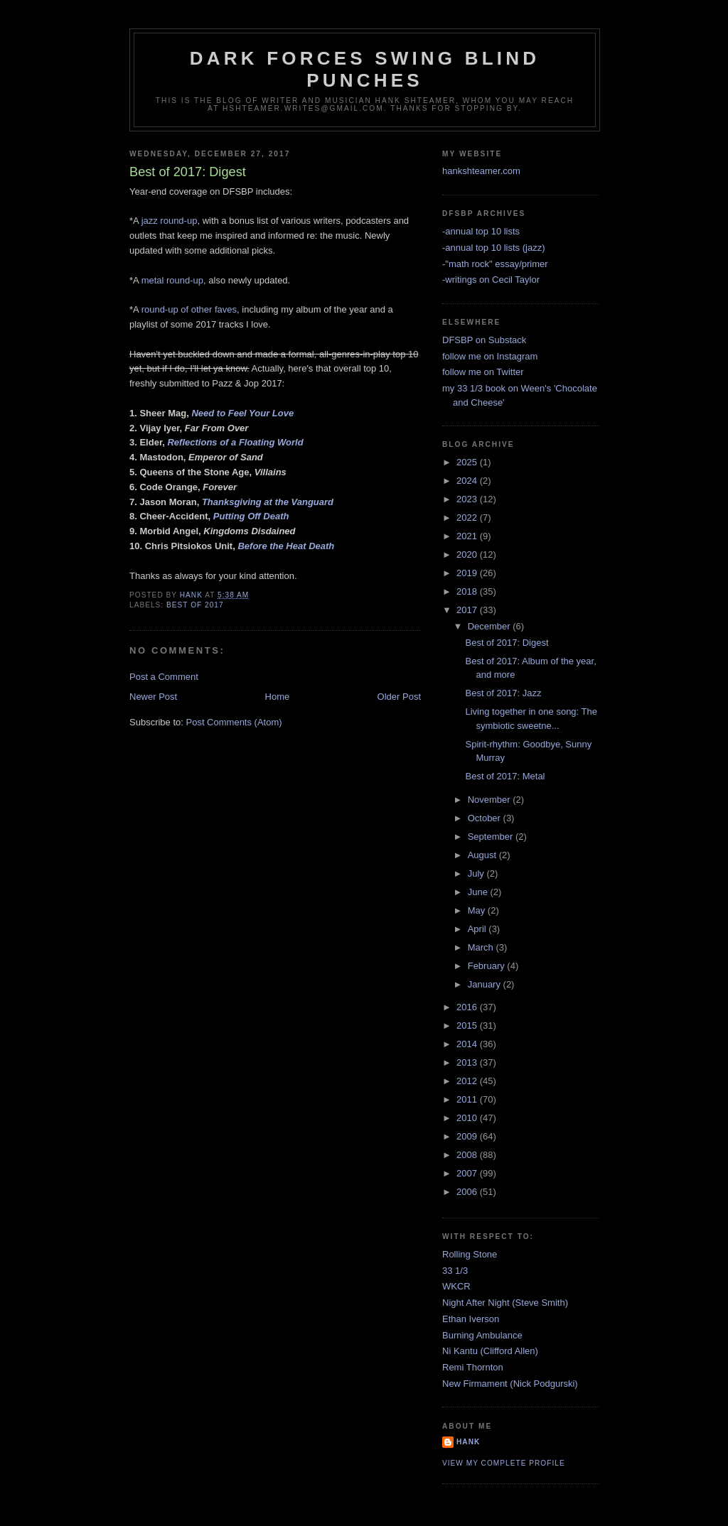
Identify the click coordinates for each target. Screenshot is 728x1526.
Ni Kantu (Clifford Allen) (490, 1351)
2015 (468, 1025)
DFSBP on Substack (484, 340)
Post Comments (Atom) (234, 722)
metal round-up (172, 280)
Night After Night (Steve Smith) (505, 1302)
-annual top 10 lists (481, 231)
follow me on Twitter (483, 372)
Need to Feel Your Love (242, 413)
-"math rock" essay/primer (495, 264)
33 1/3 (455, 1270)
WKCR (456, 1286)
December (490, 626)
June (479, 892)
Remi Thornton (472, 1367)
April (478, 929)
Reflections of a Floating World (235, 442)
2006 (468, 1191)
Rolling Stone (469, 1254)
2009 (468, 1136)
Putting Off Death (251, 516)
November (490, 799)
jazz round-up (169, 220)
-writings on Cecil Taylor (491, 279)
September (491, 836)
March (482, 947)
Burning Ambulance (482, 1335)
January (485, 984)
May (478, 910)
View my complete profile (503, 1463)
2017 (468, 610)
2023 (468, 499)
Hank (468, 1442)
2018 (468, 591)
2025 (468, 462)
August (483, 855)
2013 (468, 1062)
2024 (468, 480)
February (488, 965)
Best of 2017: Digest (506, 642)
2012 (468, 1081)
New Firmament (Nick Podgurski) (510, 1383)
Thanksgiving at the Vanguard (267, 502)
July (477, 873)
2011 (468, 1099)
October (485, 818)
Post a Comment (163, 676)
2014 (468, 1044)
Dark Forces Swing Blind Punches (365, 69)
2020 (468, 554)
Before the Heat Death (285, 546)
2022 (468, 517)
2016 (468, 1007)
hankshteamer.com (481, 171)
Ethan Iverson (470, 1319)
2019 (468, 573)
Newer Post (153, 696)
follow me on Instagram (489, 356)
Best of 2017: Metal (505, 776)
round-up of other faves (189, 309)
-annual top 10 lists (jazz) (493, 247)
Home (277, 696)
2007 (468, 1173)
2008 (468, 1154)
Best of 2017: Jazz (503, 693)
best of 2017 (195, 605)
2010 (468, 1118)
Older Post (399, 696)
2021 (468, 536)
